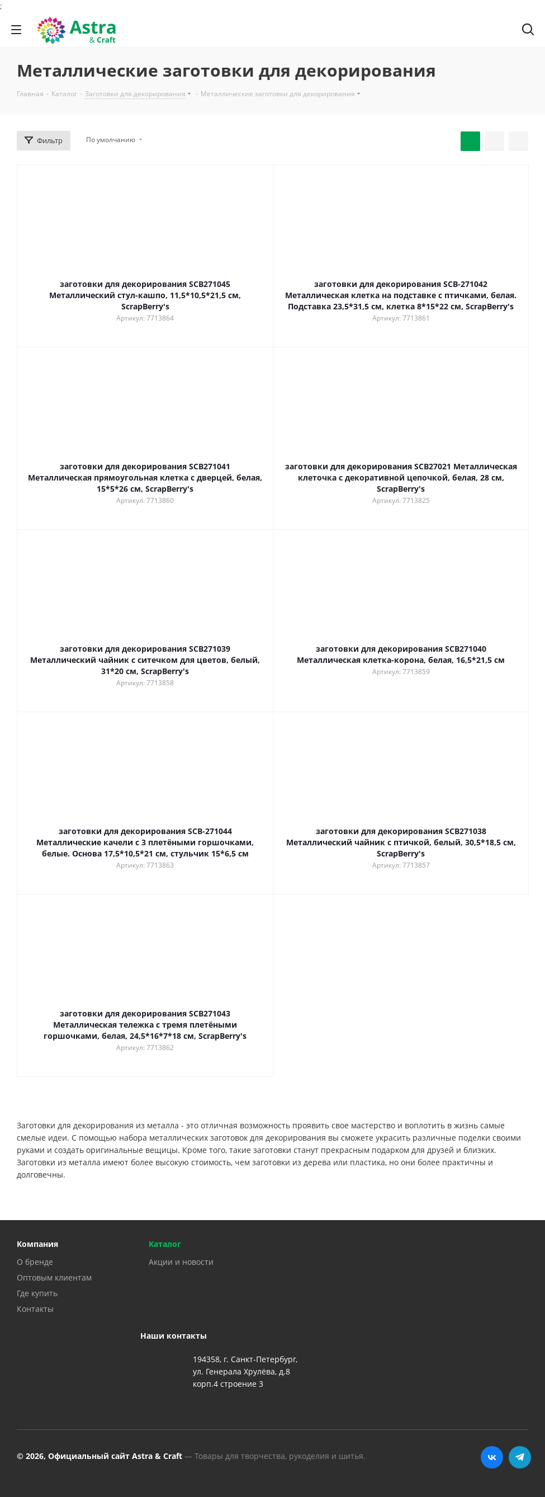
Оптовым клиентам (54, 1277)
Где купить (37, 1293)
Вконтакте (492, 1457)
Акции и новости (181, 1261)
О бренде (35, 1261)
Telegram (520, 1457)
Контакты (35, 1308)
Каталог (165, 1244)
